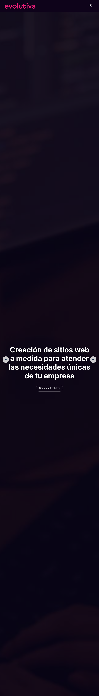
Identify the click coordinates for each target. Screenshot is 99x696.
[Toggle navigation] (62, 5)
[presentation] (6, 359)
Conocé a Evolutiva (49, 389)
